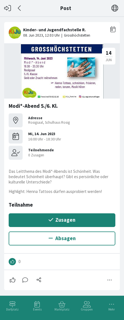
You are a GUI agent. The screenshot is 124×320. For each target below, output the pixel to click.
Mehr (111, 309)
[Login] (7, 8)
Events (37, 309)
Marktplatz (62, 309)
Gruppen (87, 309)
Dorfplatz (12, 309)
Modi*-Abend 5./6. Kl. (33, 106)
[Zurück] (19, 8)
